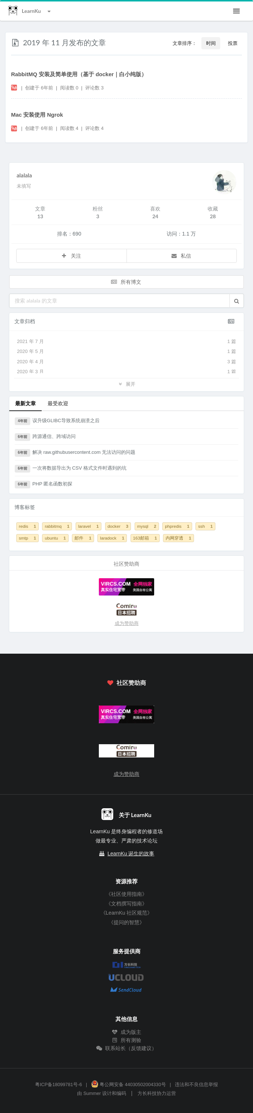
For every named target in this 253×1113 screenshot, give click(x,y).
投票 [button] (233, 43)
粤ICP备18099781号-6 (58, 1084)
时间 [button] (211, 43)
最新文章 (25, 403)
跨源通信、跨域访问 (45, 437)
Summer (92, 1093)
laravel (88, 526)
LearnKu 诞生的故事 (131, 853)
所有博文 (126, 282)
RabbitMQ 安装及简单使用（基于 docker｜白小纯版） (79, 74)
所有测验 (126, 1040)
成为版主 (126, 1032)
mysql (146, 526)
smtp (27, 538)
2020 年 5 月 (126, 351)
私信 (181, 255)
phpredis (177, 526)
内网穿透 (178, 538)
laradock (112, 538)
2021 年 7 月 (126, 342)
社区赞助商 (126, 682)
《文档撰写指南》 (126, 904)
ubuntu (55, 538)
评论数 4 (94, 128)
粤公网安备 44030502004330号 (128, 1084)
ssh (205, 526)
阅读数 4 (70, 128)
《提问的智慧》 (126, 922)
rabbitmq (57, 526)
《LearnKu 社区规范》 (127, 913)
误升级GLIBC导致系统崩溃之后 (57, 421)
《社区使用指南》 (126, 894)
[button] (236, 301)
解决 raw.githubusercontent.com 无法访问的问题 (75, 453)
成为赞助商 (127, 623)
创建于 (39, 88)
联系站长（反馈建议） (126, 1048)
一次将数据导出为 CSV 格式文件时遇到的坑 (70, 469)
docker (118, 526)
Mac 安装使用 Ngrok (37, 115)
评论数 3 (94, 88)
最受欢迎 (58, 403)
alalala (24, 175)
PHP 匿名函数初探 (43, 485)
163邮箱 (145, 538)
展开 (126, 384)
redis (27, 526)
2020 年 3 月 (126, 372)
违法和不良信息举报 (196, 1084)
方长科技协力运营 (157, 1093)
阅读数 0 (70, 88)
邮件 (82, 538)
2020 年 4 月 (126, 362)
